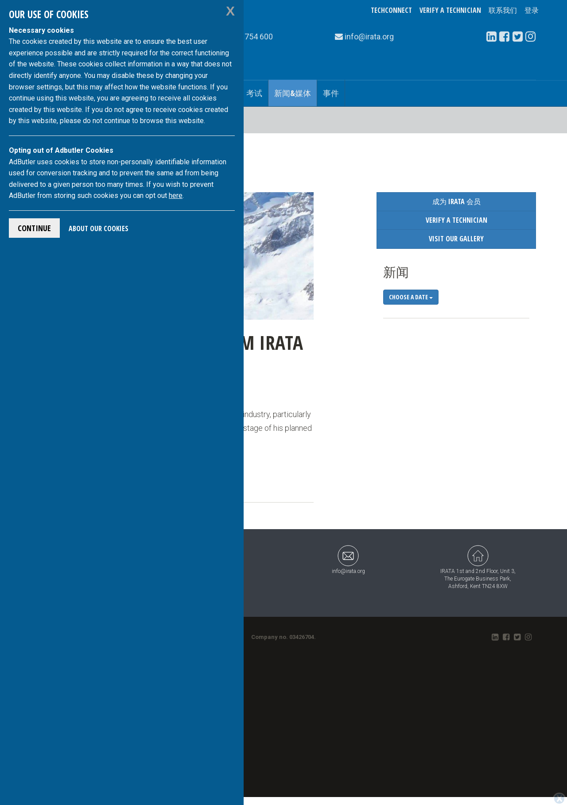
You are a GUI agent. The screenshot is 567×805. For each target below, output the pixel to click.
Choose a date (411, 297)
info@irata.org (348, 559)
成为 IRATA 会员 (456, 201)
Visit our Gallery (456, 239)
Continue (34, 228)
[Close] (559, 799)
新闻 (396, 271)
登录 (531, 10)
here (176, 195)
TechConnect (391, 10)
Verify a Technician (450, 10)
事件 (331, 93)
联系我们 (503, 10)
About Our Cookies (98, 228)
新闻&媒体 (292, 93)
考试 (254, 93)
